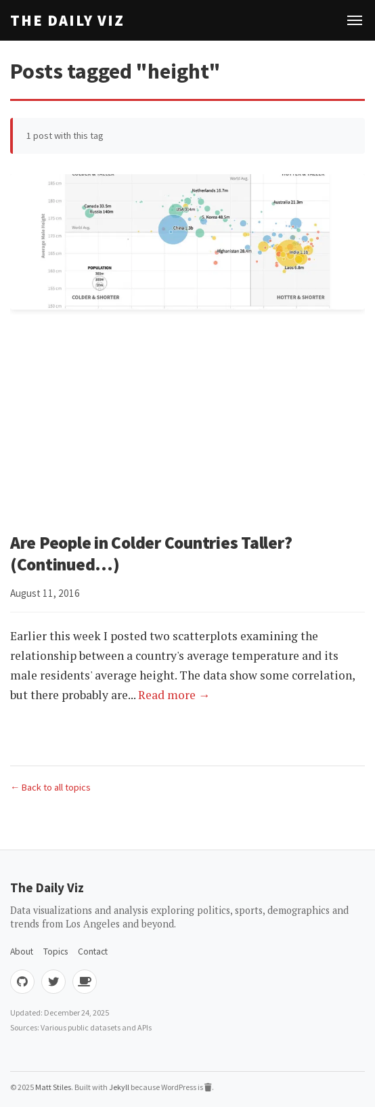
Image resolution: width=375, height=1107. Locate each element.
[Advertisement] (187, 423)
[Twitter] (53, 981)
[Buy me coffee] (84, 981)
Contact (93, 951)
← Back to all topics (50, 787)
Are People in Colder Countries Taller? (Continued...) (151, 553)
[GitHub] (22, 981)
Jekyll (119, 1087)
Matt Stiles (53, 1087)
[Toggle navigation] (355, 20)
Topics (55, 951)
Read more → (174, 695)
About (21, 951)
